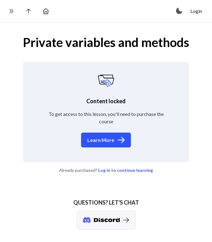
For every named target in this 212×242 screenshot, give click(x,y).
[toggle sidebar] (11, 11)
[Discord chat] (106, 220)
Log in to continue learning (125, 170)
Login (196, 11)
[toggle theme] (179, 11)
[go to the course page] (28, 11)
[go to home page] (46, 11)
